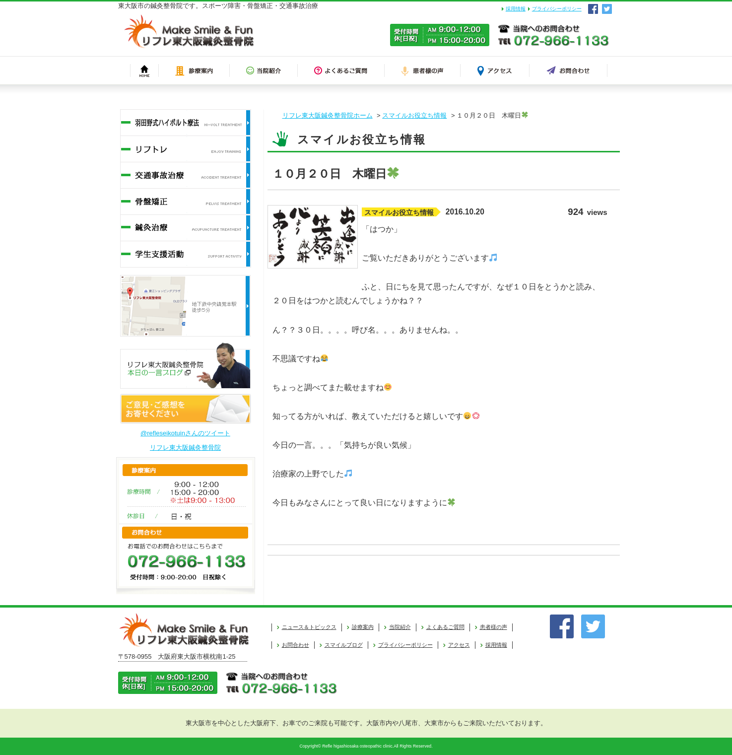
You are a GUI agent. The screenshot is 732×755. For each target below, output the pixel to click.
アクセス (459, 645)
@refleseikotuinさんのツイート (185, 433)
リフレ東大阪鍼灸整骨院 (185, 447)
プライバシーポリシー (557, 8)
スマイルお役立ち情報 (414, 115)
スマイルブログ (344, 645)
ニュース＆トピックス (309, 627)
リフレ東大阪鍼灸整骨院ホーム (327, 115)
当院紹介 (400, 627)
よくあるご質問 (445, 627)
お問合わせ (295, 645)
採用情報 (516, 8)
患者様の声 (493, 627)
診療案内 (363, 627)
